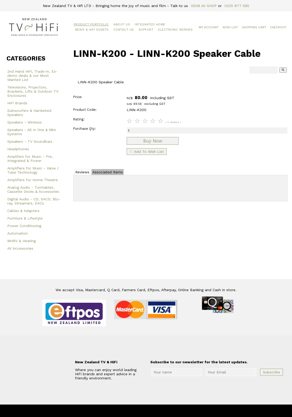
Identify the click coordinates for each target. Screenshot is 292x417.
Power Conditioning (24, 226)
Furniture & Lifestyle (25, 218)
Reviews (82, 172)
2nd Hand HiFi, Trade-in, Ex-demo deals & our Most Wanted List (32, 75)
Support (146, 29)
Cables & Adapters (23, 211)
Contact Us (123, 29)
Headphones (18, 149)
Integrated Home (150, 24)
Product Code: (85, 110)
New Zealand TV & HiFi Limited (160, 411)
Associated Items (107, 172)
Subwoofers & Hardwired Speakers (29, 112)
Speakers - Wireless (24, 122)
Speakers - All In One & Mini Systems (31, 132)
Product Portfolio (91, 24)
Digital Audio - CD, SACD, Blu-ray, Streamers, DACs (33, 201)
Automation (17, 233)
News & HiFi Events (92, 29)
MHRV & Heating (21, 241)
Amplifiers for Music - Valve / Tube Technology (33, 170)
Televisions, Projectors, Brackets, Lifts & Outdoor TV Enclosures (32, 91)
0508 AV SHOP (204, 6)
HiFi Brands (17, 103)
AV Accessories (20, 248)
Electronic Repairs (175, 29)
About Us (121, 24)
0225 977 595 (237, 6)
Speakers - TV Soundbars (29, 141)
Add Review (180, 187)
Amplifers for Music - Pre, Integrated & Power (30, 158)
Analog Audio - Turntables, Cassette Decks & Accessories (33, 189)
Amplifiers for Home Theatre (32, 180)
